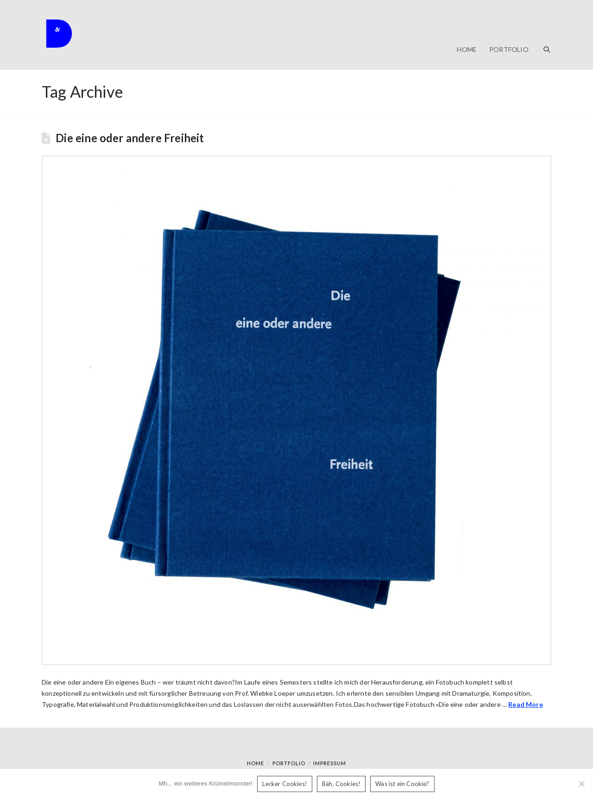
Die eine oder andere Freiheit (130, 138)
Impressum (329, 763)
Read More (525, 704)
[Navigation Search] (543, 34)
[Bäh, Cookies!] (581, 783)
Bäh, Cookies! (341, 783)
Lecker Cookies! (284, 783)
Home (255, 763)
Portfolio (288, 763)
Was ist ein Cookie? (402, 783)
